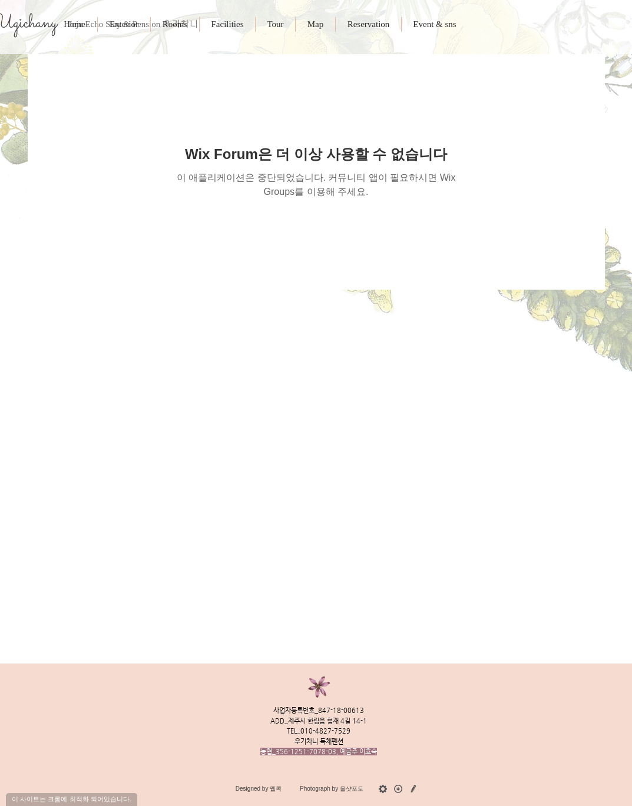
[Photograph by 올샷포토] (332, 789)
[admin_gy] (383, 789)
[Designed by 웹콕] (259, 789)
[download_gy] (398, 789)
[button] (368, 24)
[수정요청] (413, 789)
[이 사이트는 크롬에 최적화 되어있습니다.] (71, 799)
